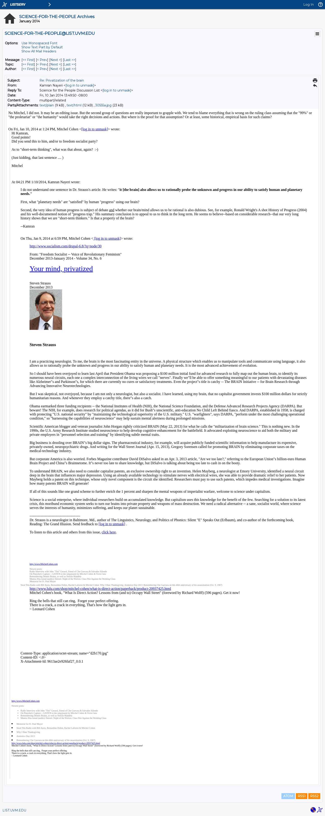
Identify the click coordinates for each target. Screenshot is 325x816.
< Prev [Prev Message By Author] (42, 69)
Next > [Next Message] (55, 60)
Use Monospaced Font (39, 43)
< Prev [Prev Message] (42, 60)
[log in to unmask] (79, 85)
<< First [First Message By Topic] (28, 64)
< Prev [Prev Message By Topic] (42, 64)
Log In (308, 4)
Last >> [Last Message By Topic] (69, 64)
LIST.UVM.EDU (14, 810)
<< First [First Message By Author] (28, 69)
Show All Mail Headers (38, 51)
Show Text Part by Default (42, 47)
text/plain (46, 105)
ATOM (288, 796)
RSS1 (302, 796)
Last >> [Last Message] (69, 60)
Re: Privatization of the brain (61, 80)
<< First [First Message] (28, 60)
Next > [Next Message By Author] (55, 69)
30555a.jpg (103, 105)
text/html (74, 105)
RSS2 (314, 796)
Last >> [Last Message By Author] (69, 69)
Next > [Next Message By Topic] (55, 64)
